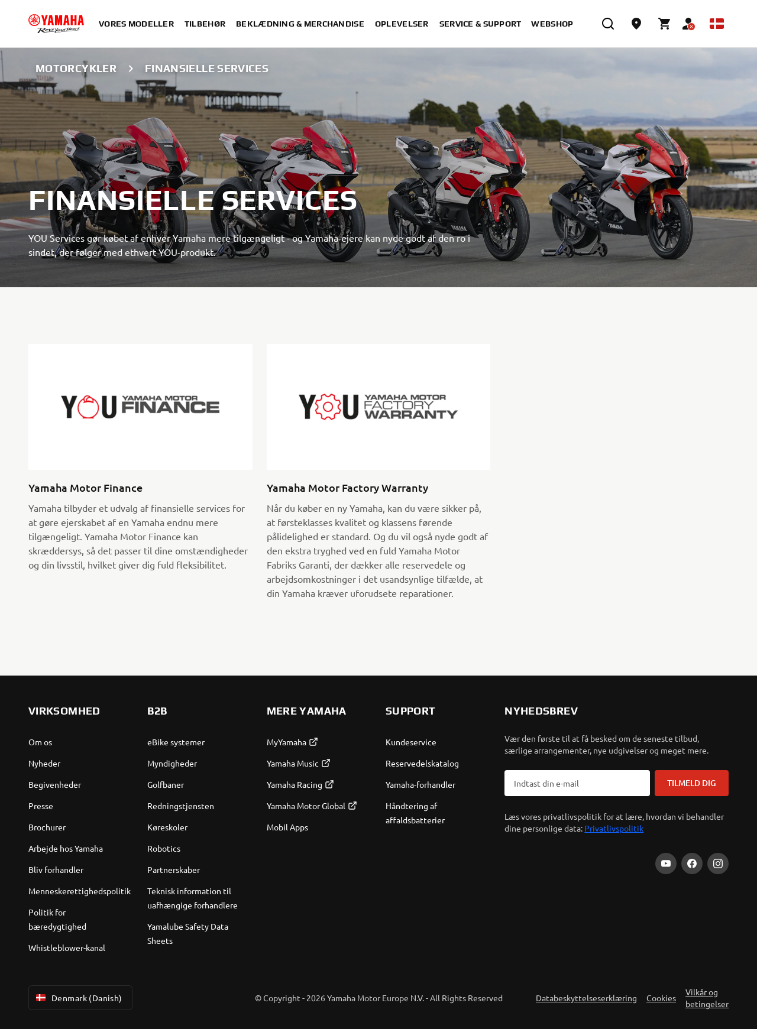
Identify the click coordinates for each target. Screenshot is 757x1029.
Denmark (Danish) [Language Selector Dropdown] (78, 998)
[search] (608, 23)
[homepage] (56, 23)
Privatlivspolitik (613, 828)
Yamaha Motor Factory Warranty (347, 487)
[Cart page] (665, 24)
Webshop (552, 23)
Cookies (661, 997)
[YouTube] (666, 863)
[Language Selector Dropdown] (717, 23)
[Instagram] (718, 863)
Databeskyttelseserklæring (586, 997)
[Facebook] (692, 863)
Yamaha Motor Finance (85, 487)
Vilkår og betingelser (707, 997)
